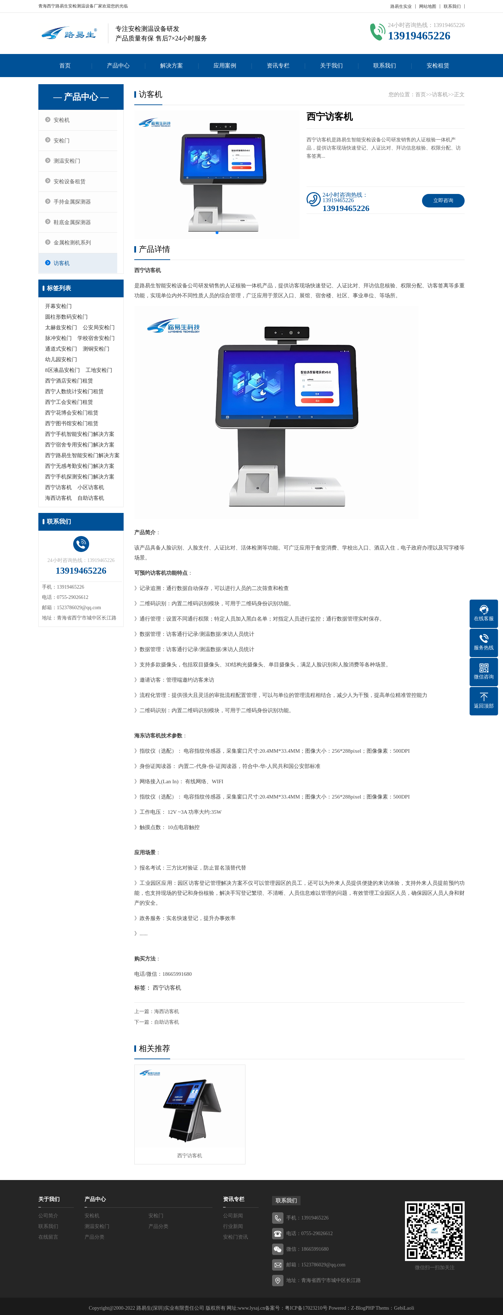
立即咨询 (443, 200)
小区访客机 (90, 491)
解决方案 (171, 66)
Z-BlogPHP (362, 1304)
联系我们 (452, 6)
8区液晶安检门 (62, 374)
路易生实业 (401, 6)
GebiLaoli (404, 1304)
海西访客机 (58, 502)
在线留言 (48, 1233)
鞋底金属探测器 (73, 225)
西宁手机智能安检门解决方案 (79, 438)
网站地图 (427, 6)
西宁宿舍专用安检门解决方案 (79, 448)
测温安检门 (68, 162)
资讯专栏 (278, 66)
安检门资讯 (235, 1233)
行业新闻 (233, 1222)
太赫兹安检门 (61, 331)
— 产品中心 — (81, 97)
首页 (65, 66)
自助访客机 (90, 502)
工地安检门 (99, 374)
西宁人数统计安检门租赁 (74, 395)
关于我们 (331, 66)
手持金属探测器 (73, 204)
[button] (217, 232)
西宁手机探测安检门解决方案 (79, 480)
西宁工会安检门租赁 (69, 406)
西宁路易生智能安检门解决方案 (82, 459)
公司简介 (48, 1211)
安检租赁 (438, 66)
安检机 (63, 120)
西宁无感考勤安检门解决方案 (79, 470)
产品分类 (158, 1222)
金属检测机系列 (73, 246)
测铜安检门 (96, 353)
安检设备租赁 (71, 183)
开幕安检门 (58, 310)
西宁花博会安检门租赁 (71, 417)
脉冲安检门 (58, 342)
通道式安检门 (61, 353)
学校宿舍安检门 (96, 342)
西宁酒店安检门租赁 (69, 385)
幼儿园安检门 (61, 363)
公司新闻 (233, 1211)
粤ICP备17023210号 (306, 1304)
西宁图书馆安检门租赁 (71, 427)
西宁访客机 (58, 491)
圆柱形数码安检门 (66, 321)
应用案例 (224, 66)
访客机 (63, 267)
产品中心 (118, 66)
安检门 (63, 141)
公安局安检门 (99, 331)
